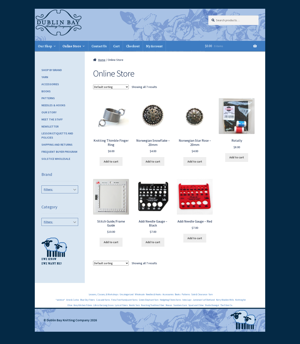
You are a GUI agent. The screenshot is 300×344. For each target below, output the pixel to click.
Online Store (71, 46)
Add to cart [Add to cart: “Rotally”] (236, 157)
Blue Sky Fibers (87, 299)
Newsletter (50, 126)
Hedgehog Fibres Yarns (170, 299)
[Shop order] (111, 87)
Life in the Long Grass (103, 305)
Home (101, 60)
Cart (116, 46)
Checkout (133, 46)
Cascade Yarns (103, 299)
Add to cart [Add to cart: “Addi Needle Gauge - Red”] (195, 238)
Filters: (48, 189)
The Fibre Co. (226, 305)
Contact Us (99, 46)
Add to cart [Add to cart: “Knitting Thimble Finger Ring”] (111, 161)
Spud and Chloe (196, 305)
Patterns (48, 98)
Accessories (50, 84)
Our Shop (45, 46)
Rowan (169, 305)
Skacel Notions (60, 199)
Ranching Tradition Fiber (152, 305)
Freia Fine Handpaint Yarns (124, 299)
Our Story (48, 112)
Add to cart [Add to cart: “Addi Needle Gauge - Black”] (153, 242)
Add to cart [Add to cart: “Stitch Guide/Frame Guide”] (111, 242)
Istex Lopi (186, 299)
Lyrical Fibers (121, 305)
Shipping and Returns (56, 144)
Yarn (44, 77)
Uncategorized (127, 294)
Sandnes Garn (180, 305)
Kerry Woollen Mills (225, 299)
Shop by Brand (51, 70)
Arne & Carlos (72, 299)
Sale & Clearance (199, 294)
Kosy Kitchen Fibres (83, 305)
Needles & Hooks (53, 105)
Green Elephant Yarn (149, 299)
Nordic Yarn (134, 305)
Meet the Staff (52, 119)
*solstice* (60, 299)
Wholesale (140, 294)
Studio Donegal (212, 305)
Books (46, 91)
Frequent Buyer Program (59, 152)
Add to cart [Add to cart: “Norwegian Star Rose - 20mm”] (195, 161)
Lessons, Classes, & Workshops (103, 294)
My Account (154, 46)
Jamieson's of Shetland (204, 299)
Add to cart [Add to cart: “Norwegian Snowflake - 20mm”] (153, 161)
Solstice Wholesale (55, 159)
